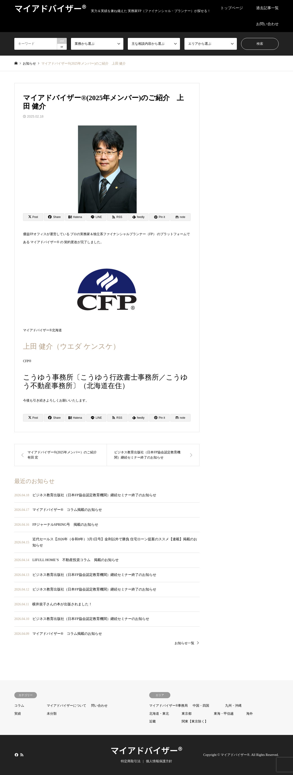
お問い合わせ (267, 24)
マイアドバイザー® (146, 750)
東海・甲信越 (224, 713)
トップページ (231, 8)
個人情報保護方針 (159, 761)
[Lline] (96, 217)
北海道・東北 (159, 713)
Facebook (16, 754)
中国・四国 (201, 705)
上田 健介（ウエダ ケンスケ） (71, 346)
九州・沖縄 (233, 705)
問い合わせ (99, 705)
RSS (21, 754)
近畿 (152, 721)
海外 (249, 713)
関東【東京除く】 (195, 721)
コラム (19, 705)
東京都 (186, 713)
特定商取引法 (131, 761)
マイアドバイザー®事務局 (168, 705)
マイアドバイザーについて (66, 705)
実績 (17, 713)
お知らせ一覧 (184, 643)
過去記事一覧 (267, 8)
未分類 (52, 713)
